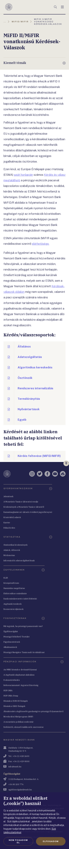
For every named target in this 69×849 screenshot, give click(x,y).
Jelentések (8, 496)
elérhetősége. (40, 243)
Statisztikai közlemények (15, 544)
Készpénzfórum (11, 583)
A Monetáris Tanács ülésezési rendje (20, 501)
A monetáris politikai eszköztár (18, 721)
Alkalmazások (10, 647)
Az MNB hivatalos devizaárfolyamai (20, 669)
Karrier (6, 522)
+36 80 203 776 (15, 784)
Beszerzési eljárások (13, 609)
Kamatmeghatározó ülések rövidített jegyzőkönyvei (27, 512)
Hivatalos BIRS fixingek (14, 706)
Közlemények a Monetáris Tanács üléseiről (23, 506)
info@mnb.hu (14, 766)
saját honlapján (23, 174)
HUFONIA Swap (10, 695)
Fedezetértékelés (11, 680)
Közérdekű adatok (12, 517)
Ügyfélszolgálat (10, 631)
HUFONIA (7, 690)
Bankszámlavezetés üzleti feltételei (20, 598)
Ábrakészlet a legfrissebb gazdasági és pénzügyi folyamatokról (33, 711)
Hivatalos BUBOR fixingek (15, 701)
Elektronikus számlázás (15, 593)
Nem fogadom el (18, 841)
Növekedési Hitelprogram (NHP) (18, 716)
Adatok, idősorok (11, 550)
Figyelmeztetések (11, 641)
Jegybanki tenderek (12, 604)
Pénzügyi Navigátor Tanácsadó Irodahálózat (24, 652)
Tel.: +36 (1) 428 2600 (18, 756)
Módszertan (9, 555)
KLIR (5, 577)
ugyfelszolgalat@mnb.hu (20, 789)
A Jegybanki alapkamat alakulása (18, 674)
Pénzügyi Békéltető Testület (16, 636)
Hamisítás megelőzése (14, 588)
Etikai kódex (9, 527)
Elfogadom (51, 841)
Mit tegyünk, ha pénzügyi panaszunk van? (23, 626)
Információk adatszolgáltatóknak (19, 560)
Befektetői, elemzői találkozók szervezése (23, 727)
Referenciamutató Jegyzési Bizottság (20, 685)
